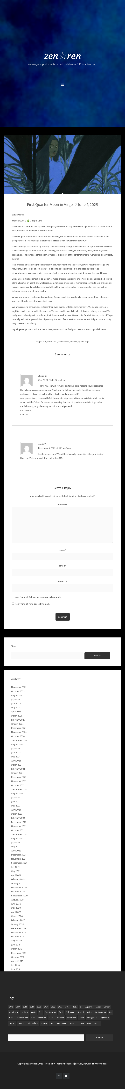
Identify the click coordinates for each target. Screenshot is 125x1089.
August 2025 (17, 695)
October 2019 (17, 936)
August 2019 (17, 941)
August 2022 (17, 838)
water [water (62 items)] (96, 1023)
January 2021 (17, 883)
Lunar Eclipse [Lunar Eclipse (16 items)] (22, 1017)
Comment (62, 504)
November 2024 (19, 732)
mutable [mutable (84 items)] (60, 1017)
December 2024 (19, 728)
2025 (44, 341)
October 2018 (17, 957)
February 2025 (18, 720)
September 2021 (19, 863)
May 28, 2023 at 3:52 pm (49, 380)
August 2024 (17, 744)
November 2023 (18, 781)
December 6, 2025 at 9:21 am (52, 448)
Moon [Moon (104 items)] (51, 1017)
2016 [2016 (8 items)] (11, 1006)
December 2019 (18, 928)
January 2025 (17, 724)
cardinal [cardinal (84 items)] (24, 1012)
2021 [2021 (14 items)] (46, 1006)
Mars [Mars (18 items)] (33, 1017)
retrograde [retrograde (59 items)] (92, 1017)
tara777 (41, 444)
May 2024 (16, 757)
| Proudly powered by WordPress (91, 1064)
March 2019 (16, 949)
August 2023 (17, 793)
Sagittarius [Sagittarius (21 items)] (104, 1017)
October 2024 (18, 736)
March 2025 (16, 716)
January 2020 (17, 924)
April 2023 (16, 810)
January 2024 (17, 773)
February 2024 (18, 769)
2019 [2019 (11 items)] (32, 1006)
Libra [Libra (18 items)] (11, 1017)
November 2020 (19, 887)
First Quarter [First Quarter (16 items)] (50, 1012)
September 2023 (19, 789)
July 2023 (15, 797)
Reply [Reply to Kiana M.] (63, 380)
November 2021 (18, 859)
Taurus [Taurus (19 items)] (72, 1023)
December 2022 (18, 822)
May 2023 (15, 806)
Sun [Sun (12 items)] (52, 1023)
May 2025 (16, 707)
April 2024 (16, 761)
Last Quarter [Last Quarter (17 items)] (100, 1012)
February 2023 (18, 818)
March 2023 (16, 814)
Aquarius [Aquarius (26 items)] (89, 1006)
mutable (73, 341)
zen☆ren (62, 58)
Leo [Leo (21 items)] (110, 1012)
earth (49, 341)
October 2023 (17, 785)
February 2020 (18, 920)
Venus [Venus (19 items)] (81, 1023)
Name (62, 550)
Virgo (87, 341)
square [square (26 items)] (44, 1023)
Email (62, 566)
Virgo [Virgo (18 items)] (89, 1023)
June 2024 (16, 752)
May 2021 (15, 871)
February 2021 (18, 879)
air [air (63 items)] (81, 1006)
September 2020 (19, 896)
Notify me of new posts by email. (32, 604)
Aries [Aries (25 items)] (98, 1006)
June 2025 (16, 703)
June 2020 (16, 904)
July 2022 (15, 842)
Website (62, 581)
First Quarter (58, 341)
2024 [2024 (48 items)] (67, 1006)
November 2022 (19, 826)
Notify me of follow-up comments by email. (38, 597)
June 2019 (16, 945)
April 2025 (16, 711)
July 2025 (15, 699)
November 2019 (18, 932)
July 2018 (15, 965)
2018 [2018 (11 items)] (25, 1006)
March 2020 (17, 916)
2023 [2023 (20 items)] (60, 1006)
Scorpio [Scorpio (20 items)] (21, 1023)
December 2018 (18, 953)
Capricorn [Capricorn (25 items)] (13, 1012)
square (81, 341)
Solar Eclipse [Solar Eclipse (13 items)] (33, 1023)
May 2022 (16, 847)
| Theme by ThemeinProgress (59, 1064)
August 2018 (17, 961)
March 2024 (17, 765)
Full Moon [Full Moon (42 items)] (70, 1012)
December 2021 (18, 855)
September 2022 (19, 834)
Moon (66, 341)
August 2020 (17, 900)
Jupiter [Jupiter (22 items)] (89, 1012)
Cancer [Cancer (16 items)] (107, 1006)
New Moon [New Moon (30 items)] (71, 1017)
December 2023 (18, 777)
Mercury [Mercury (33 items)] (42, 1017)
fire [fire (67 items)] (40, 1012)
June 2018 (16, 969)
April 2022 (16, 851)
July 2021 (15, 867)
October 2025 (18, 691)
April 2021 (16, 875)
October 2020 (18, 892)
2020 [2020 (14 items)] (39, 1006)
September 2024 (19, 740)
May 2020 (16, 908)
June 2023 (16, 802)
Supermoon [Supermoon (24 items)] (61, 1023)
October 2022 (18, 830)
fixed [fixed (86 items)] (61, 1012)
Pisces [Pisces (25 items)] (81, 1017)
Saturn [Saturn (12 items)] (12, 1023)
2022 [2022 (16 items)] (53, 1006)
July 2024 (15, 748)
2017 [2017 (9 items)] (18, 1006)
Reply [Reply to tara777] (68, 448)
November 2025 (19, 687)
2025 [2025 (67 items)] (75, 1006)
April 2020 (16, 912)
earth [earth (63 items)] (33, 1012)
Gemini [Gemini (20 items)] (80, 1012)
